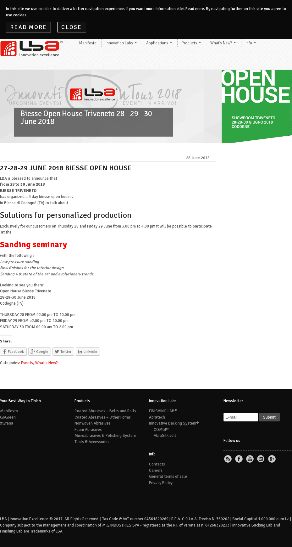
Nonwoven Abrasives (92, 423)
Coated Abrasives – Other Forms (102, 417)
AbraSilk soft (165, 435)
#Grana (6, 423)
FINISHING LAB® (163, 411)
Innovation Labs (119, 43)
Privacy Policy (161, 482)
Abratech (157, 417)
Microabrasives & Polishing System (105, 435)
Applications (157, 43)
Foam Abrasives (88, 429)
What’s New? (221, 43)
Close (71, 27)
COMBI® (161, 429)
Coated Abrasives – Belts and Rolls (105, 411)
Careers (156, 470)
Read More (28, 27)
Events (27, 362)
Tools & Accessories (91, 441)
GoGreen (8, 417)
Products (189, 43)
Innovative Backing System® (174, 423)
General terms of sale (168, 476)
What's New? (46, 362)
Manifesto (87, 43)
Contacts (157, 464)
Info (248, 43)
